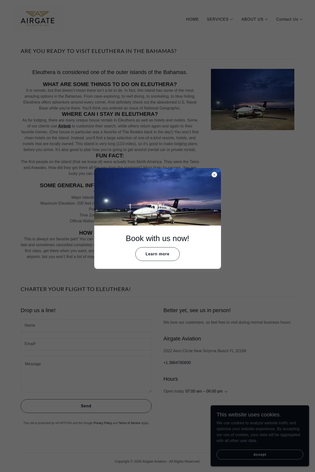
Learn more (157, 254)
